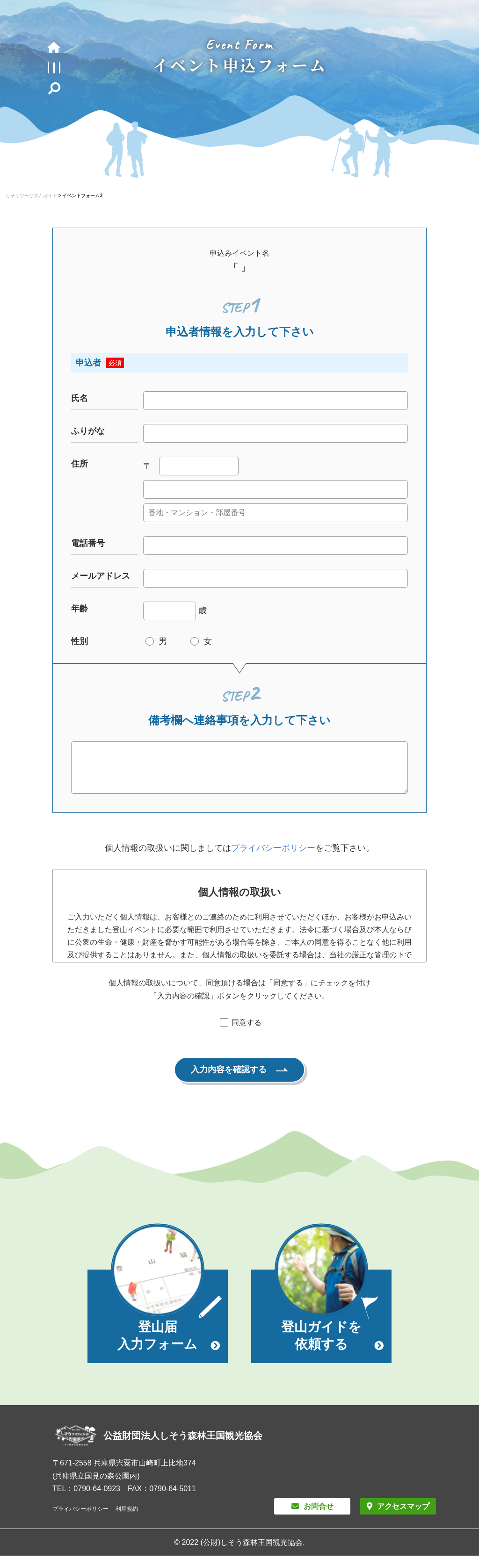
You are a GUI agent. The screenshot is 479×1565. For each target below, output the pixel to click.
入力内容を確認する (229, 1079)
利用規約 (127, 1518)
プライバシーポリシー (273, 857)
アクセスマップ (403, 1516)
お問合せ (319, 1516)
